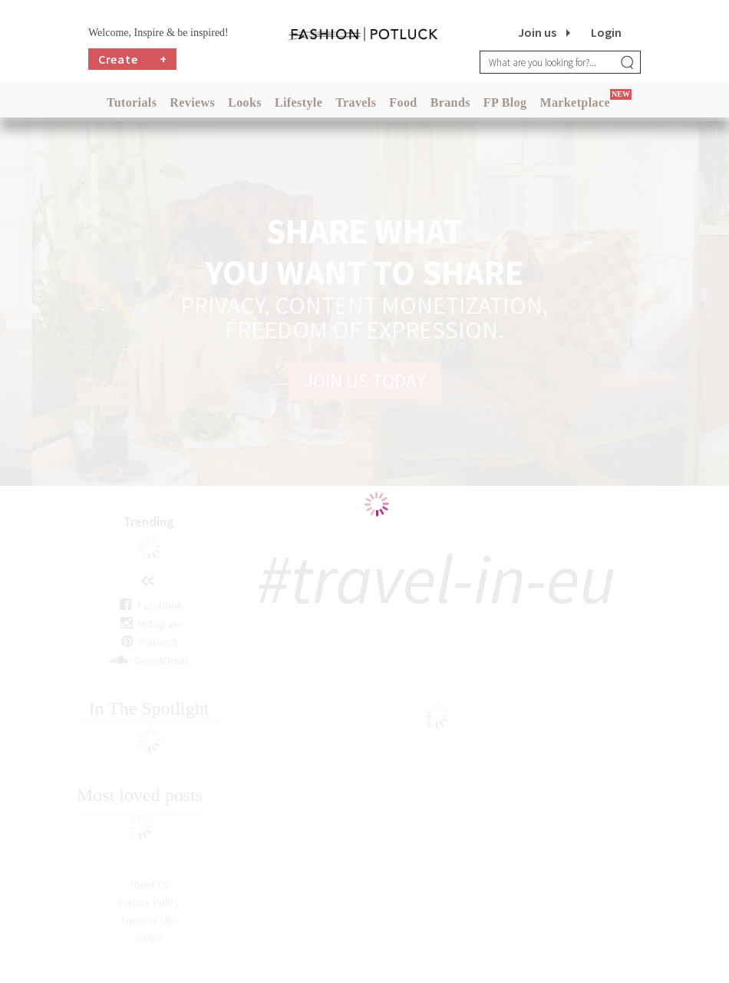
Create (132, 59)
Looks (245, 102)
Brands (450, 102)
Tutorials (132, 102)
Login (606, 32)
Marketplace (574, 102)
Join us (537, 32)
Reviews (192, 102)
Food (403, 102)
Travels (355, 102)
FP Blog (505, 102)
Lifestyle (298, 102)
